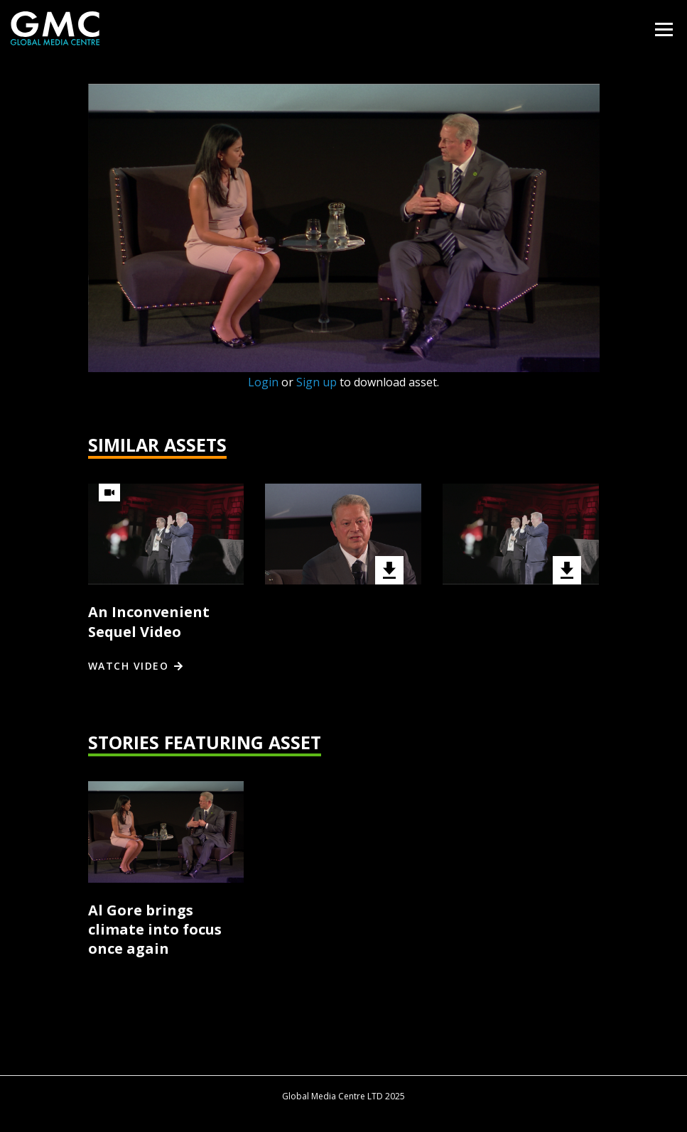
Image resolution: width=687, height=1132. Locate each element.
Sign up (316, 382)
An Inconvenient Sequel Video (149, 621)
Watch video (128, 666)
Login (263, 382)
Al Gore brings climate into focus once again (155, 929)
